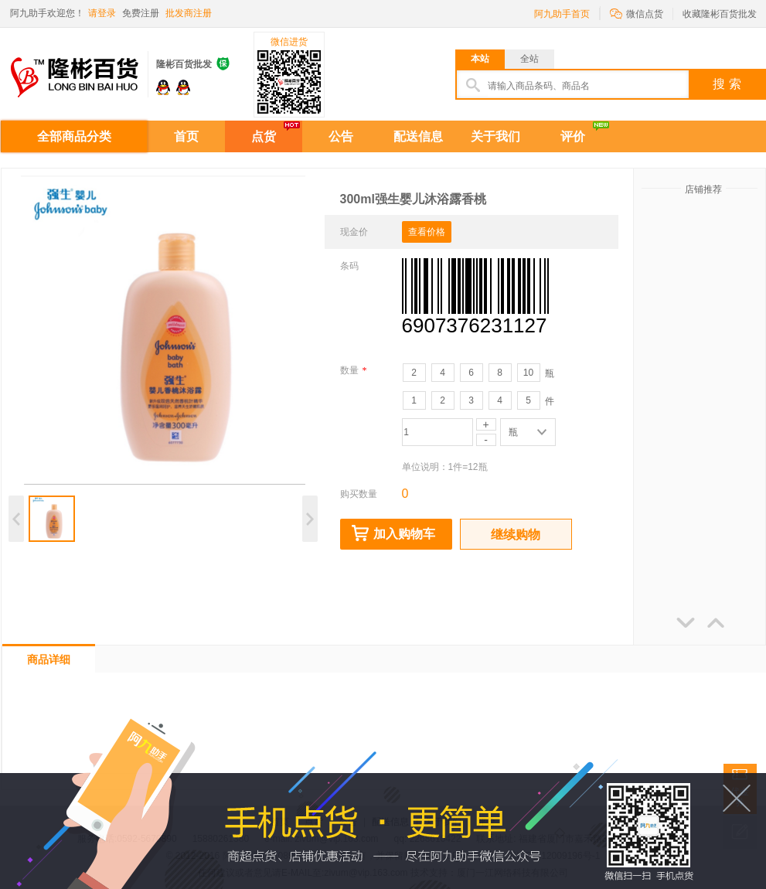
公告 (341, 136)
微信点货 (636, 12)
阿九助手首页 (562, 14)
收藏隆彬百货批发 (720, 14)
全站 (529, 58)
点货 (263, 136)
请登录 (102, 13)
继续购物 (515, 534)
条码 (349, 266)
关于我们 (495, 136)
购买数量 (358, 494)
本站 (480, 58)
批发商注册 (188, 13)
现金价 (354, 232)
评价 (572, 136)
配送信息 (418, 136)
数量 (353, 370)
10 (528, 372)
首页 (186, 136)
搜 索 (726, 83)
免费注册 (140, 13)
